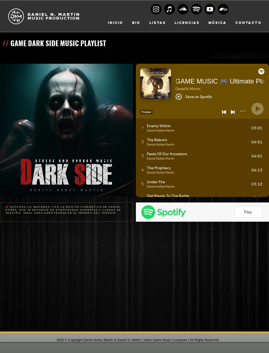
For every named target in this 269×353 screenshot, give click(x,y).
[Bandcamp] (223, 9)
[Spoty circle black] (196, 9)
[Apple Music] (169, 9)
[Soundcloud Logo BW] (183, 9)
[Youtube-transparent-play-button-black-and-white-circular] (209, 9)
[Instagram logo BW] (156, 9)
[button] (187, 23)
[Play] (248, 212)
